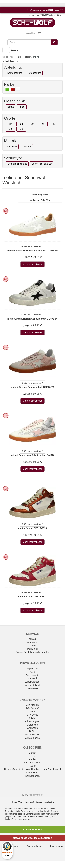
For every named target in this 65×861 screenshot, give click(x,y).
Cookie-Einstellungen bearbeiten (32, 652)
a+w (32, 711)
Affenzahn (32, 728)
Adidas (32, 718)
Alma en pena (32, 738)
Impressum (32, 668)
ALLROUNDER (33, 734)
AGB (32, 672)
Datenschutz (32, 675)
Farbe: (10, 84)
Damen (32, 752)
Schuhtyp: (13, 158)
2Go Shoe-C (32, 708)
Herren (32, 756)
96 (40, 200)
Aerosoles (32, 724)
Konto (32, 645)
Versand (32, 678)
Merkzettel (32, 648)
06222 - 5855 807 (55, 10)
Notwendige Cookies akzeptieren (32, 837)
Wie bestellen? (32, 685)
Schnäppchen (32, 776)
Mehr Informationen (32, 264)
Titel (40, 194)
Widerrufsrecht (32, 681)
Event (33, 766)
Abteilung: (13, 67)
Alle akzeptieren (32, 829)
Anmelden (30, 33)
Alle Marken (32, 705)
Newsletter (32, 688)
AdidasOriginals (32, 721)
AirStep (32, 731)
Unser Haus (32, 772)
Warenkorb (32, 642)
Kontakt (32, 639)
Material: (11, 141)
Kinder (32, 759)
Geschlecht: (14, 101)
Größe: (10, 118)
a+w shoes (32, 714)
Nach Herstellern (32, 762)
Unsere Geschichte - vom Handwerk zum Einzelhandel (32, 769)
